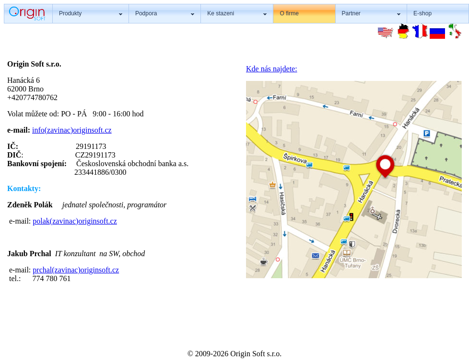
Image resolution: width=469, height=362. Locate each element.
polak (41, 221)
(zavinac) (64, 221)
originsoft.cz (97, 221)
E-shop (422, 13)
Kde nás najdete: (271, 69)
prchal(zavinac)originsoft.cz (76, 270)
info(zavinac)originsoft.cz (72, 130)
